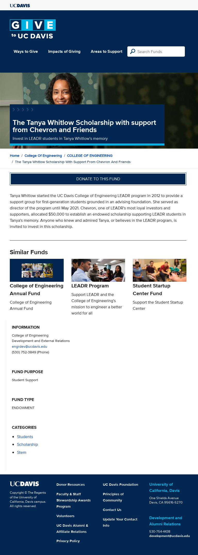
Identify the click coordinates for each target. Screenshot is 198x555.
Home (14, 155)
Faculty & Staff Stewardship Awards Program (73, 500)
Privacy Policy (68, 540)
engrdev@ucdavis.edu (29, 346)
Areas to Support (106, 51)
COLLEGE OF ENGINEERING (89, 155)
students (25, 437)
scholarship (27, 444)
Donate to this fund (98, 179)
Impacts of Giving (64, 51)
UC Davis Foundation (120, 484)
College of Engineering (43, 155)
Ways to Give (26, 51)
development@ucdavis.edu (169, 535)
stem (21, 452)
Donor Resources (70, 484)
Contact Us (112, 509)
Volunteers (65, 515)
